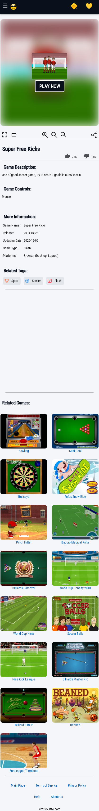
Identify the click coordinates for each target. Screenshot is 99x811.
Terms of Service (46, 785)
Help (37, 797)
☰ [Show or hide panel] (5, 5)
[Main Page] (13, 9)
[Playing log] (89, 6)
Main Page (18, 785)
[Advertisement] (49, 341)
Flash (58, 281)
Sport (14, 281)
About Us (57, 797)
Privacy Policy (77, 785)
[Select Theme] (74, 6)
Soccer (36, 281)
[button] (49, 72)
